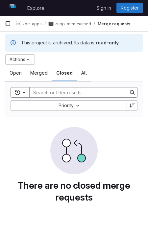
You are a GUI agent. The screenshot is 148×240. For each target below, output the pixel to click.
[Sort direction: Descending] (132, 105)
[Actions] (20, 59)
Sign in (104, 8)
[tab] (15, 73)
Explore (35, 8)
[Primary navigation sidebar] (8, 23)
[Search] (75, 92)
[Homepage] (13, 8)
